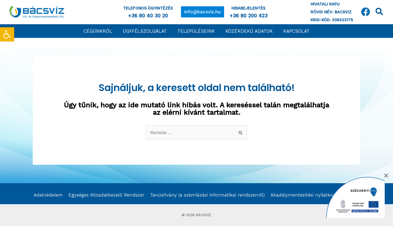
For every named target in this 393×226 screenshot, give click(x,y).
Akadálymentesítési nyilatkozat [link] (305, 195)
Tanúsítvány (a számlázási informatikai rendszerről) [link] (206, 195)
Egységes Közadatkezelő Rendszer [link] (105, 195)
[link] (7, 34)
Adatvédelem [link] (47, 195)
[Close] (386, 175)
